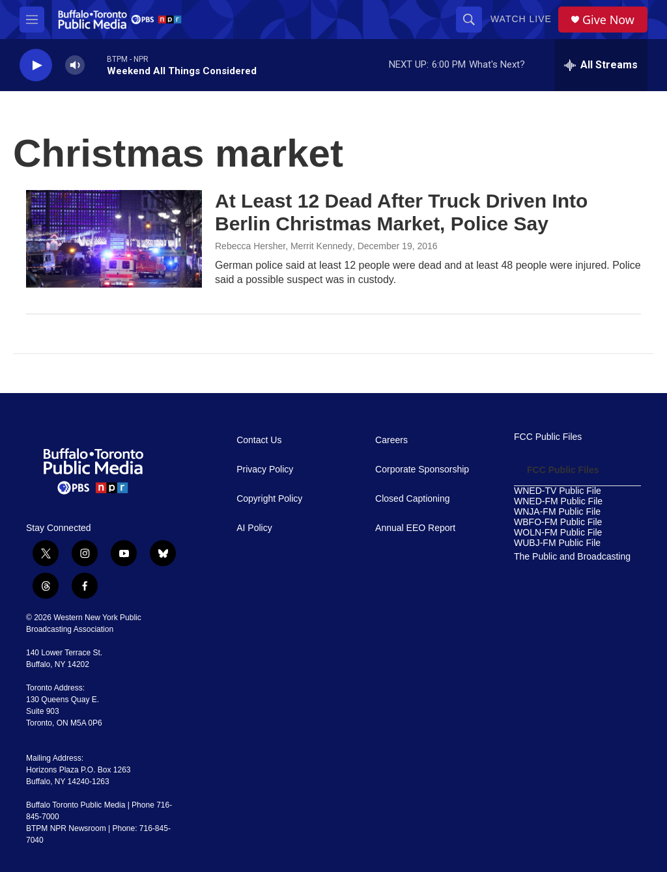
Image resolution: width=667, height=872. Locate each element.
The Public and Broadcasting (572, 557)
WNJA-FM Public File (557, 512)
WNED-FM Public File (558, 501)
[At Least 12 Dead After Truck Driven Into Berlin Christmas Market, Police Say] (114, 239)
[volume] (75, 65)
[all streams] (600, 65)
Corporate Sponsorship (422, 469)
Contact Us (258, 440)
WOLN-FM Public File (558, 533)
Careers (391, 440)
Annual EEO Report (415, 528)
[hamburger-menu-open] (32, 20)
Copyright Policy (269, 499)
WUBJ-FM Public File (557, 543)
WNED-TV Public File (557, 491)
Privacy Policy (264, 469)
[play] (35, 65)
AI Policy (254, 528)
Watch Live (521, 19)
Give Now (608, 20)
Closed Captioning (412, 499)
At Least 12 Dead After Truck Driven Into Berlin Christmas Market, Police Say (401, 212)
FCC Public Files (548, 437)
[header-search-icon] (469, 20)
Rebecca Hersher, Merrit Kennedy (283, 246)
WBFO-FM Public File (558, 522)
